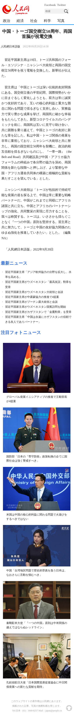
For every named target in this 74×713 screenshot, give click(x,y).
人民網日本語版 (10, 46)
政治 (6, 21)
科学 (47, 21)
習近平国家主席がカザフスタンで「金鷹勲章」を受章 (38, 311)
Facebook (50, 5)
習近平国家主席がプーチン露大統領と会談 (31, 301)
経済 (20, 21)
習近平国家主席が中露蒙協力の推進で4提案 (32, 296)
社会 (33, 21)
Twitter (61, 5)
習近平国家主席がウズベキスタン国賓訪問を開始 (35, 306)
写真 (61, 21)
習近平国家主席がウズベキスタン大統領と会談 (34, 292)
